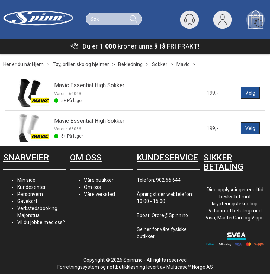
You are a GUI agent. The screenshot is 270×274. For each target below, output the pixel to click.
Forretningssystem (78, 267)
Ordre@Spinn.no (170, 215)
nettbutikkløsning (126, 267)
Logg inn (222, 21)
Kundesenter (31, 187)
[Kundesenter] (189, 19)
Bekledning (130, 64)
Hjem (38, 64)
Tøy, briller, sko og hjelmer (81, 64)
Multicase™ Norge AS (189, 267)
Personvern (30, 194)
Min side (26, 180)
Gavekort (27, 201)
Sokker (159, 64)
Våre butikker (99, 180)
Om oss (92, 187)
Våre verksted (99, 194)
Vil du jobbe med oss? (41, 222)
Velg (250, 93)
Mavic (182, 64)
